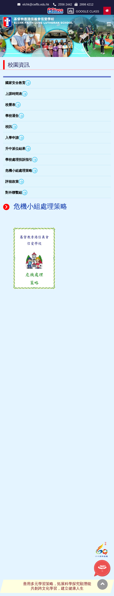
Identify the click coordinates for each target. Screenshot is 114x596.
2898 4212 (84, 4)
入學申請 (14, 137)
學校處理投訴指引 (21, 159)
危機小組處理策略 (21, 170)
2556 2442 (63, 4)
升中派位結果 (18, 148)
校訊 (11, 126)
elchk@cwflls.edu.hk (33, 4)
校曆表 (13, 104)
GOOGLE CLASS (83, 11)
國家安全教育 (18, 82)
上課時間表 (16, 93)
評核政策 (14, 181)
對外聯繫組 (16, 192)
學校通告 (14, 115)
